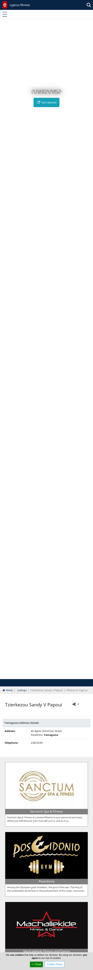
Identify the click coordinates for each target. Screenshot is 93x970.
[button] (39, 675)
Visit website (46, 102)
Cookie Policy (54, 964)
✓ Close (36, 964)
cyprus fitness (20, 5)
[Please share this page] (75, 704)
